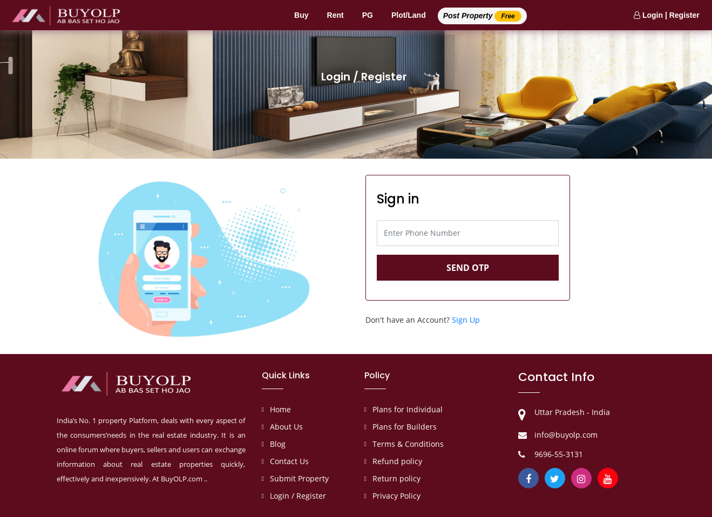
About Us (286, 426)
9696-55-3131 (558, 454)
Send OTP (467, 268)
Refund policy (397, 461)
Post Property (482, 16)
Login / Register (298, 496)
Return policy (396, 478)
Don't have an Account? (422, 320)
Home (280, 409)
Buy (301, 15)
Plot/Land (408, 15)
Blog (278, 444)
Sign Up (466, 320)
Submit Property (299, 478)
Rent (335, 15)
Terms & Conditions (408, 444)
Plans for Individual (407, 409)
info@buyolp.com (566, 435)
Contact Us (289, 461)
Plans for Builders (404, 426)
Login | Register (667, 15)
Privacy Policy (396, 496)
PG (367, 15)
